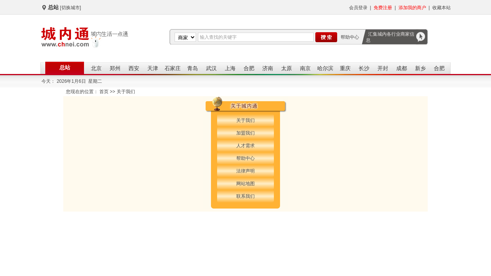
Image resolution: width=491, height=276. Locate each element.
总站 (64, 67)
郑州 (115, 68)
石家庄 (173, 68)
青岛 (192, 68)
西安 (134, 68)
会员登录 (358, 7)
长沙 (364, 68)
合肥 (249, 68)
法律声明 (245, 171)
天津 (152, 68)
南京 (305, 68)
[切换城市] (70, 7)
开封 (382, 68)
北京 (96, 68)
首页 (104, 91)
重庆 (345, 68)
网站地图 (245, 183)
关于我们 (245, 120)
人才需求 (245, 145)
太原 (286, 68)
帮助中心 (350, 37)
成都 (401, 68)
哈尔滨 (325, 68)
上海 (230, 68)
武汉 (211, 68)
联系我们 (245, 196)
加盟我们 (245, 133)
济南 (267, 68)
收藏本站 (441, 7)
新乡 (420, 68)
